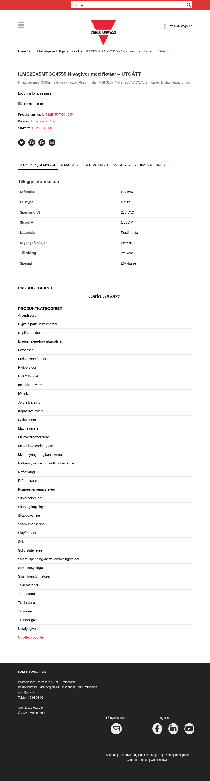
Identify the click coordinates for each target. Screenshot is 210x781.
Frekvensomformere (33, 359)
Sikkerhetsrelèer (30, 498)
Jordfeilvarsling (29, 402)
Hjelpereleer (27, 367)
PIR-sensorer (28, 480)
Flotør (125, 202)
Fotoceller (25, 350)
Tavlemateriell (28, 585)
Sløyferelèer (27, 533)
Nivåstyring (26, 472)
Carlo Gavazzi (105, 296)
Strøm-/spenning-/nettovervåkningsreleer (49, 559)
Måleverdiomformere (33, 437)
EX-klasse (128, 263)
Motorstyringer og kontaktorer (40, 454)
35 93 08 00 (35, 697)
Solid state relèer (30, 550)
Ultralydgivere (28, 628)
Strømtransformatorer (34, 576)
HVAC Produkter (30, 376)
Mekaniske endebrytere (35, 446)
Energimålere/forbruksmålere (40, 341)
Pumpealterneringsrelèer (36, 489)
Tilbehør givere (29, 620)
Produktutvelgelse (41, 51)
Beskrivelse (70, 164)
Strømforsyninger (31, 567)
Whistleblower (159, 760)
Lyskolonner (27, 419)
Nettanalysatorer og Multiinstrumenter (46, 463)
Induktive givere (30, 385)
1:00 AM (127, 222)
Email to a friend (36, 104)
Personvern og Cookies (134, 755)
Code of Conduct (137, 760)
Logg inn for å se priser (35, 93)
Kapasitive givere (31, 411)
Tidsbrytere (26, 602)
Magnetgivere (28, 428)
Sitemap (111, 755)
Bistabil (126, 243)
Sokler (23, 541)
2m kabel (128, 253)
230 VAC (127, 212)
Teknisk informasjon (38, 164)
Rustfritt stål (130, 233)
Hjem (22, 51)
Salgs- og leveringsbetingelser (142, 164)
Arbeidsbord (27, 315)
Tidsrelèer (25, 611)
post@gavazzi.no (29, 692)
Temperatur (26, 594)
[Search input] (128, 4)
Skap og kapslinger (32, 506)
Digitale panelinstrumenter (38, 324)
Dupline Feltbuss (30, 332)
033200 (36, 128)
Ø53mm (127, 192)
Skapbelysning (29, 515)
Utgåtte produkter (71, 51)
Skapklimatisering (31, 524)
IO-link (23, 393)
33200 (47, 128)
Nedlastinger (97, 164)
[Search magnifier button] (188, 4)
